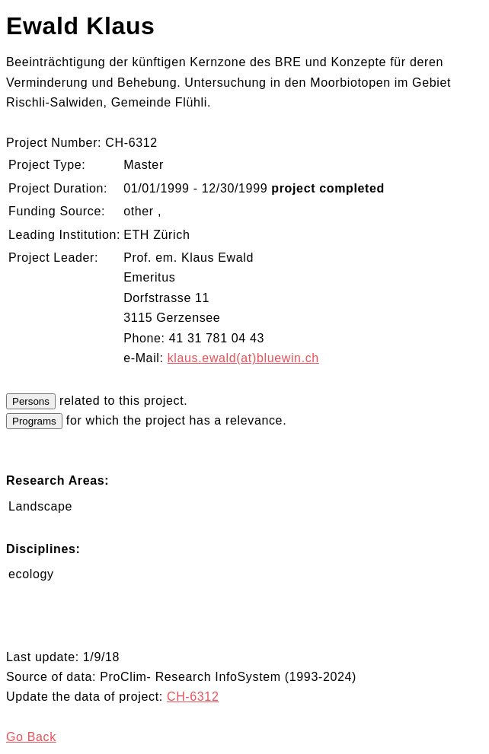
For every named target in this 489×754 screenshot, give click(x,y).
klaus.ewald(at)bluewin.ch (243, 358)
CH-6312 (193, 696)
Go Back (31, 736)
